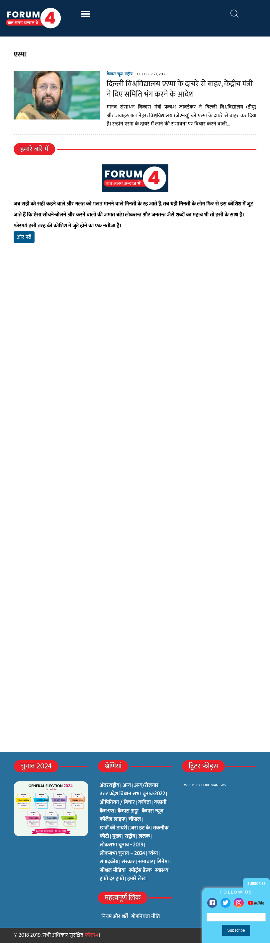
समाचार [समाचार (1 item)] (145, 862)
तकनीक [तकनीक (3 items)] (160, 828)
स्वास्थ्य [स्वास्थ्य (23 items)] (161, 870)
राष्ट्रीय (129, 74)
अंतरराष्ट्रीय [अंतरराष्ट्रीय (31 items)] (109, 785)
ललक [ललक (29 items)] (144, 836)
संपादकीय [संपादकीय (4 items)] (109, 862)
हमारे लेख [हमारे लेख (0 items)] (136, 879)
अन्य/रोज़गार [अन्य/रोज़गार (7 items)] (146, 785)
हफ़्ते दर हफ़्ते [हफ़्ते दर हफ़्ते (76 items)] (112, 879)
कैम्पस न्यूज (115, 74)
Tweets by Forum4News (204, 785)
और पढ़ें (24, 237)
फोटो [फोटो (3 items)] (104, 836)
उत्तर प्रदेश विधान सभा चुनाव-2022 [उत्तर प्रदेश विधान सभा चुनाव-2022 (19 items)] (132, 794)
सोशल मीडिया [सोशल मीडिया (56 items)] (113, 870)
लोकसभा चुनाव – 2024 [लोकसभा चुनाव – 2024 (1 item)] (122, 853)
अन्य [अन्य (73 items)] (127, 785)
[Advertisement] (135, 326)
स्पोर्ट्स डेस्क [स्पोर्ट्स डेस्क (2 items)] (140, 870)
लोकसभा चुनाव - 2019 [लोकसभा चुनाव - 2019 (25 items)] (121, 845)
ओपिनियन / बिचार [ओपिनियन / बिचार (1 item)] (117, 802)
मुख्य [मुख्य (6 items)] (116, 836)
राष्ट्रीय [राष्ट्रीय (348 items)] (130, 836)
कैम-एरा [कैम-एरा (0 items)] (107, 811)
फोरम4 (91, 935)
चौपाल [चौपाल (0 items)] (135, 819)
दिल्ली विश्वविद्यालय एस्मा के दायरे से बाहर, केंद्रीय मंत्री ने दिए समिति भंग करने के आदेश (180, 89)
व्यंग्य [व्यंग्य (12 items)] (153, 853)
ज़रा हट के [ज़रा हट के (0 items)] (140, 828)
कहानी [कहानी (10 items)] (160, 802)
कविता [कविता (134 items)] (144, 802)
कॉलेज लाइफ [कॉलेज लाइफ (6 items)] (112, 819)
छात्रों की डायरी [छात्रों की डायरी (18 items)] (113, 828)
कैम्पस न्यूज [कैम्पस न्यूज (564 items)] (152, 811)
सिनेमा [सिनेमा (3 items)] (162, 862)
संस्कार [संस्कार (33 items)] (128, 862)
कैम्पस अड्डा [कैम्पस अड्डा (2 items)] (128, 811)
